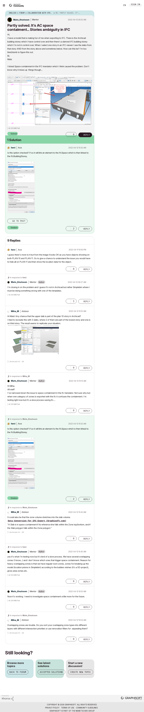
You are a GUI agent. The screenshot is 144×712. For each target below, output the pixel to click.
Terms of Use (67, 708)
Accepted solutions (51, 672)
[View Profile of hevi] (13, 147)
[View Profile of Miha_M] (15, 311)
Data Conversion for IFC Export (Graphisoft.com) (37, 521)
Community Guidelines (87, 708)
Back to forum (17, 672)
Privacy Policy (52, 708)
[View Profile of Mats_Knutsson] (21, 19)
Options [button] (90, 13)
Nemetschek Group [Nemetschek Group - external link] (85, 711)
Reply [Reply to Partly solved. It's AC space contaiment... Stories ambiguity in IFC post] (86, 135)
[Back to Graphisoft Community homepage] (17, 5)
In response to (18, 277)
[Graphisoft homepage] (131, 698)
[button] (68, 134)
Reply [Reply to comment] (86, 229)
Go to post (18, 221)
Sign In (135, 5)
